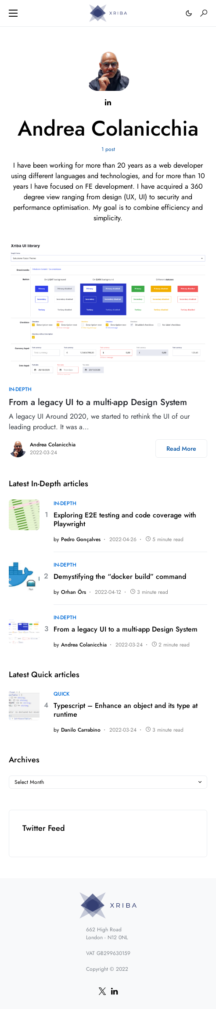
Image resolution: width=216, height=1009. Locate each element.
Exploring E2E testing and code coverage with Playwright (125, 519)
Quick (61, 694)
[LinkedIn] (114, 991)
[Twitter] (102, 991)
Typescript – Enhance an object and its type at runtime (126, 710)
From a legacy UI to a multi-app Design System (98, 402)
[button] (13, 13)
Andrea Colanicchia (53, 445)
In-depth (20, 389)
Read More (181, 448)
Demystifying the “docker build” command (120, 576)
